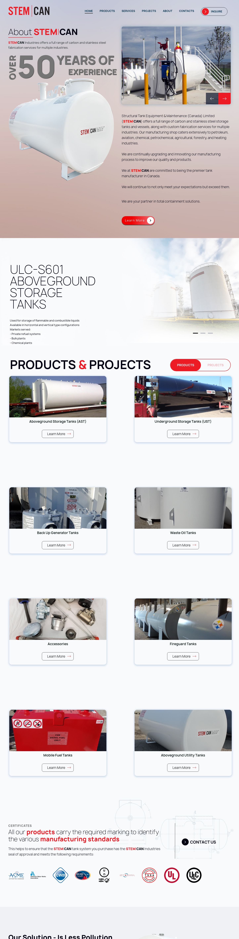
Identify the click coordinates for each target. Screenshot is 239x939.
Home (89, 11)
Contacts (186, 11)
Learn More (135, 220)
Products (107, 11)
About (167, 11)
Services (128, 11)
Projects (149, 11)
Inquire (216, 11)
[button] (212, 98)
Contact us (203, 842)
